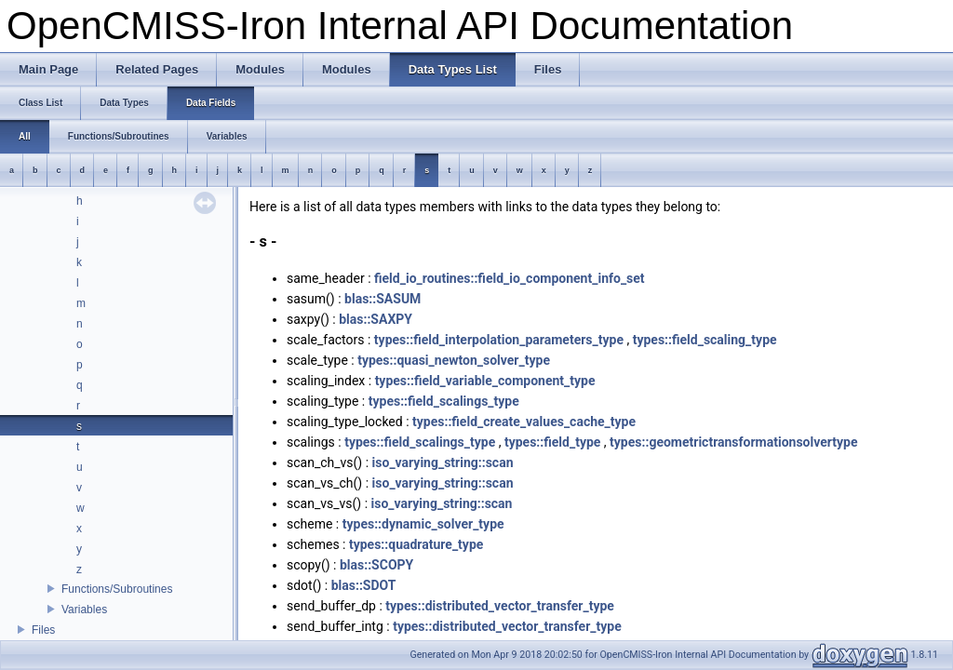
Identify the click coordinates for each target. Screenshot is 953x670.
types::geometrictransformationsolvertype (733, 442)
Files (43, 629)
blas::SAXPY (375, 319)
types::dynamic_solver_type (423, 523)
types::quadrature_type (416, 544)
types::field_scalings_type (444, 401)
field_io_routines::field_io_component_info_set (509, 278)
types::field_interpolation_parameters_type (499, 339)
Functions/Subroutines (116, 589)
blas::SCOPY (376, 564)
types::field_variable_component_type (485, 380)
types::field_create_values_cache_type (524, 421)
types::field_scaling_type (705, 339)
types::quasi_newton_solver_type (453, 360)
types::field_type (552, 442)
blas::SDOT (363, 585)
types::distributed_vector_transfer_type (499, 605)
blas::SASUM (382, 298)
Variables (84, 609)
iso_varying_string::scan (443, 462)
